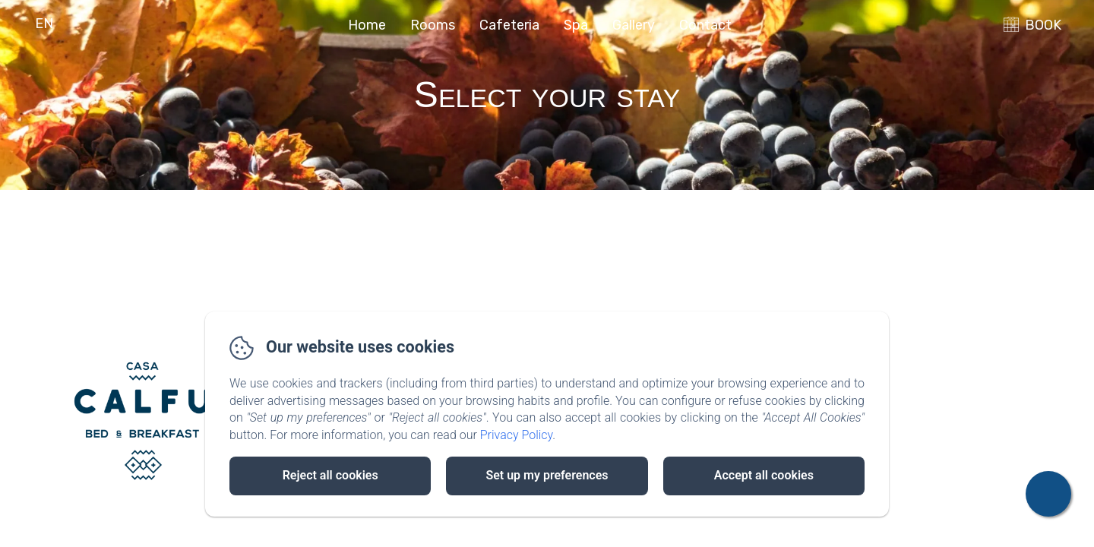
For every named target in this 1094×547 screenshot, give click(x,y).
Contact (705, 25)
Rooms (432, 25)
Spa (576, 25)
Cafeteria (509, 25)
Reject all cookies (330, 475)
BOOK (1043, 25)
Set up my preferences (546, 475)
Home (367, 25)
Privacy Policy (516, 435)
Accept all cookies (764, 475)
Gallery (633, 25)
